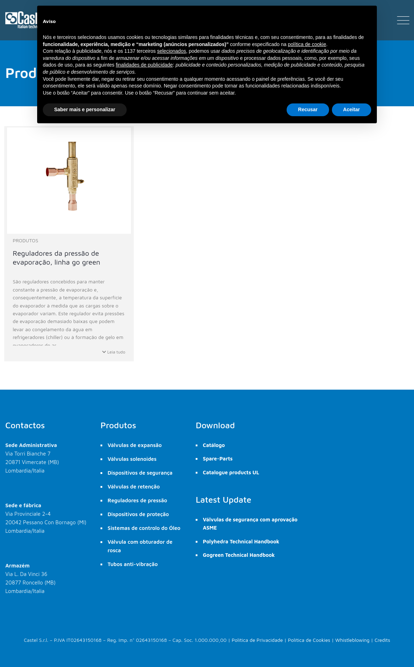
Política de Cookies (309, 640)
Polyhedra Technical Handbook (241, 541)
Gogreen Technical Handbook (239, 555)
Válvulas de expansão (135, 445)
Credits (382, 640)
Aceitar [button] (351, 109)
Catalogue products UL (231, 472)
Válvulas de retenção (134, 487)
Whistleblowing (352, 640)
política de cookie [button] (307, 44)
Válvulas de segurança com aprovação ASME (250, 523)
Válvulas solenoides (132, 459)
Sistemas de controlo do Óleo (144, 528)
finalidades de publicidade (144, 65)
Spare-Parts (217, 459)
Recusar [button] (307, 109)
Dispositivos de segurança (140, 473)
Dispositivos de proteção (138, 514)
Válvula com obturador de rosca (140, 546)
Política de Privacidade (257, 640)
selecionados (171, 51)
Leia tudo (113, 352)
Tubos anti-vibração (133, 564)
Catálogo (214, 445)
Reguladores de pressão (137, 500)
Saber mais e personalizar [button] (84, 109)
